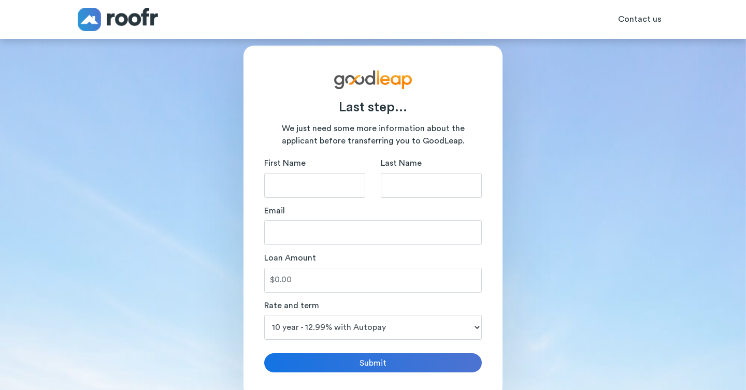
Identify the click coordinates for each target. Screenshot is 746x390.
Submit (373, 363)
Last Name (401, 163)
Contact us (640, 19)
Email (274, 211)
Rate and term (291, 305)
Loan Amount (290, 258)
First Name (285, 163)
